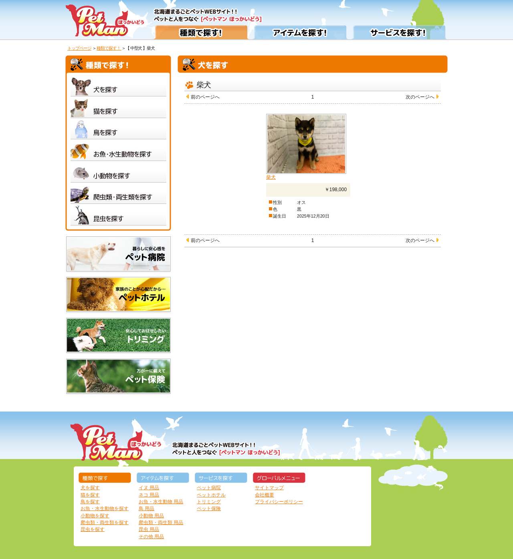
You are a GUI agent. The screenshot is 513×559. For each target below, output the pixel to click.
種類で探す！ (109, 48)
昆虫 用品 (149, 529)
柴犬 (271, 177)
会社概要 (264, 495)
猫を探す (90, 495)
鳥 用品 (146, 508)
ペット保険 (209, 508)
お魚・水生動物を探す (105, 508)
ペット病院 (209, 487)
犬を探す (90, 487)
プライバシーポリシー (279, 502)
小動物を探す (95, 516)
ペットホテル (211, 495)
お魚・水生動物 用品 (161, 502)
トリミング (209, 502)
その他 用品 (151, 536)
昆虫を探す (93, 529)
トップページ (79, 48)
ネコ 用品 (149, 495)
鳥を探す (90, 502)
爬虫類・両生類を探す (105, 522)
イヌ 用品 (149, 487)
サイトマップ (269, 487)
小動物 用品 (151, 516)
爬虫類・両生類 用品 (161, 522)
